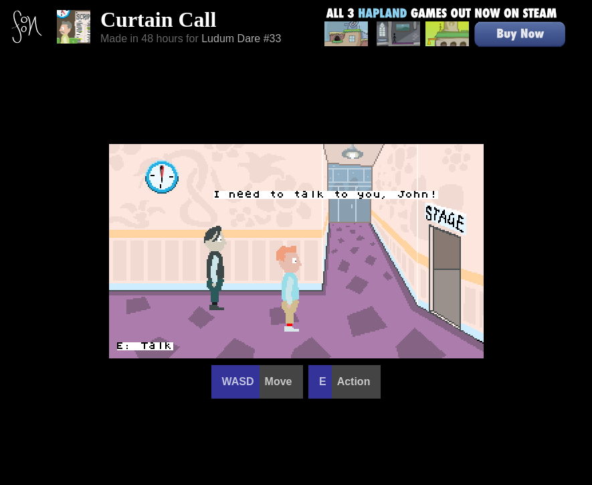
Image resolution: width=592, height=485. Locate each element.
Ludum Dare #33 (241, 38)
